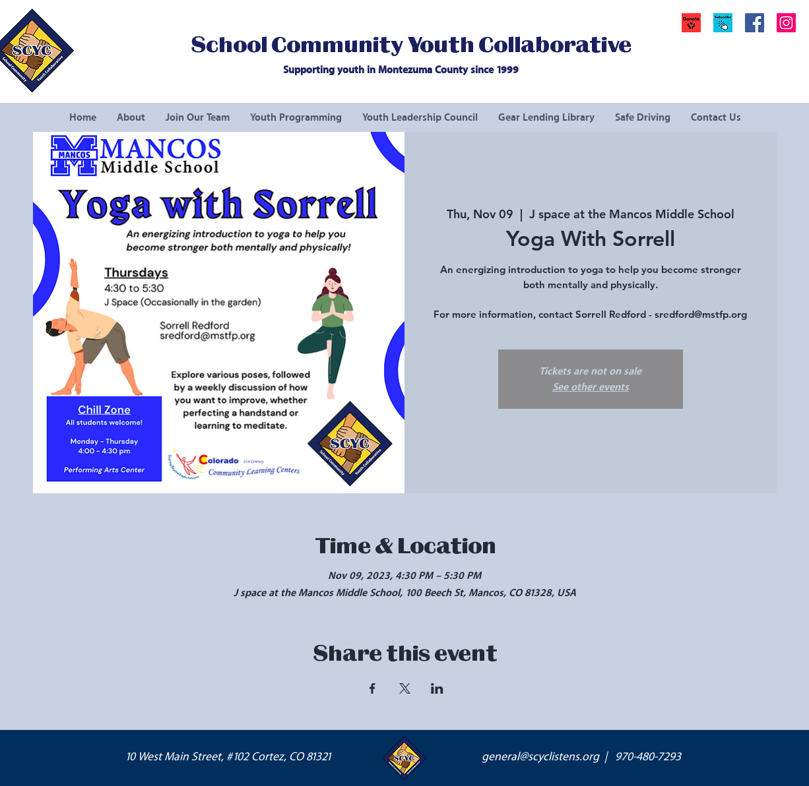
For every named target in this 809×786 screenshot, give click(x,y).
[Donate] (691, 22)
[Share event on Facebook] (372, 688)
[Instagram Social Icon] (786, 22)
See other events (590, 387)
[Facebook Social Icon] (754, 22)
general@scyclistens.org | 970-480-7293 (581, 757)
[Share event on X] (405, 688)
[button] (722, 22)
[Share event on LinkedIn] (437, 688)
